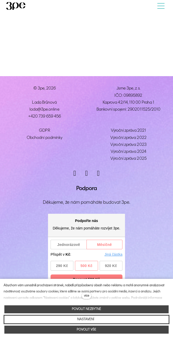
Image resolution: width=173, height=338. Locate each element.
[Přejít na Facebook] (86, 173)
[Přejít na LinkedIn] (98, 173)
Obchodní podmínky (44, 138)
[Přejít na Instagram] (74, 173)
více (86, 295)
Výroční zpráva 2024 (129, 151)
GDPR (44, 130)
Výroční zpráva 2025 (128, 158)
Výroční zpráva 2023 (128, 145)
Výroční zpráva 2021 (128, 130)
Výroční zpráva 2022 (128, 138)
